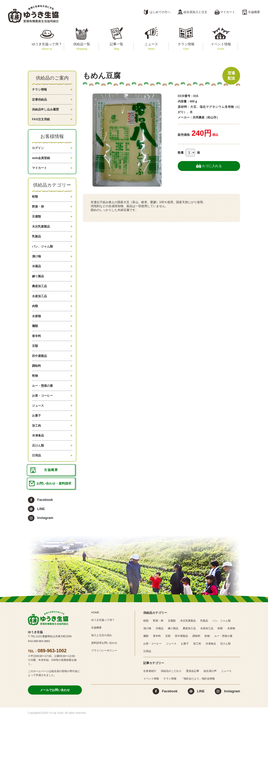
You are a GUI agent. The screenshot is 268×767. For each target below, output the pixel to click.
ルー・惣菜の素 (43, 420)
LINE (41, 557)
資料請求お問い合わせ (106, 691)
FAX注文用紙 (42, 124)
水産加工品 (40, 318)
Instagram (45, 566)
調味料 (37, 397)
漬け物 (37, 274)
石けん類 (38, 487)
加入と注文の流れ (103, 683)
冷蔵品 (37, 285)
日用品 (37, 498)
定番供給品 (40, 101)
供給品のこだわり (171, 719)
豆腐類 (37, 229)
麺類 (35, 352)
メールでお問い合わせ (55, 738)
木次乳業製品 (42, 240)
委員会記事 (192, 719)
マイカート (227, 12)
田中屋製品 (40, 386)
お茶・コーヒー (43, 431)
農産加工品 (40, 307)
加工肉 (37, 465)
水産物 (37, 341)
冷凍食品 (38, 476)
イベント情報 (221, 46)
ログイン (38, 154)
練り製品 (38, 296)
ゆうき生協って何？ (47, 46)
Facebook (45, 548)
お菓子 (37, 453)
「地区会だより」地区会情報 (198, 727)
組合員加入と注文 (195, 12)
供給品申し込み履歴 (47, 112)
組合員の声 (210, 719)
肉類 (35, 330)
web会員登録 (42, 165)
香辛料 (37, 364)
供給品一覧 (82, 46)
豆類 (35, 375)
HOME (95, 661)
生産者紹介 (149, 719)
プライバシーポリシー (106, 699)
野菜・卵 (38, 217)
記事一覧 (116, 46)
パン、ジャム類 (43, 262)
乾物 (35, 408)
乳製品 (37, 251)
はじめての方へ (160, 12)
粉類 (35, 206)
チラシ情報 (186, 46)
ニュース (151, 46)
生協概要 (254, 12)
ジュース (38, 442)
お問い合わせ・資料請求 (55, 531)
